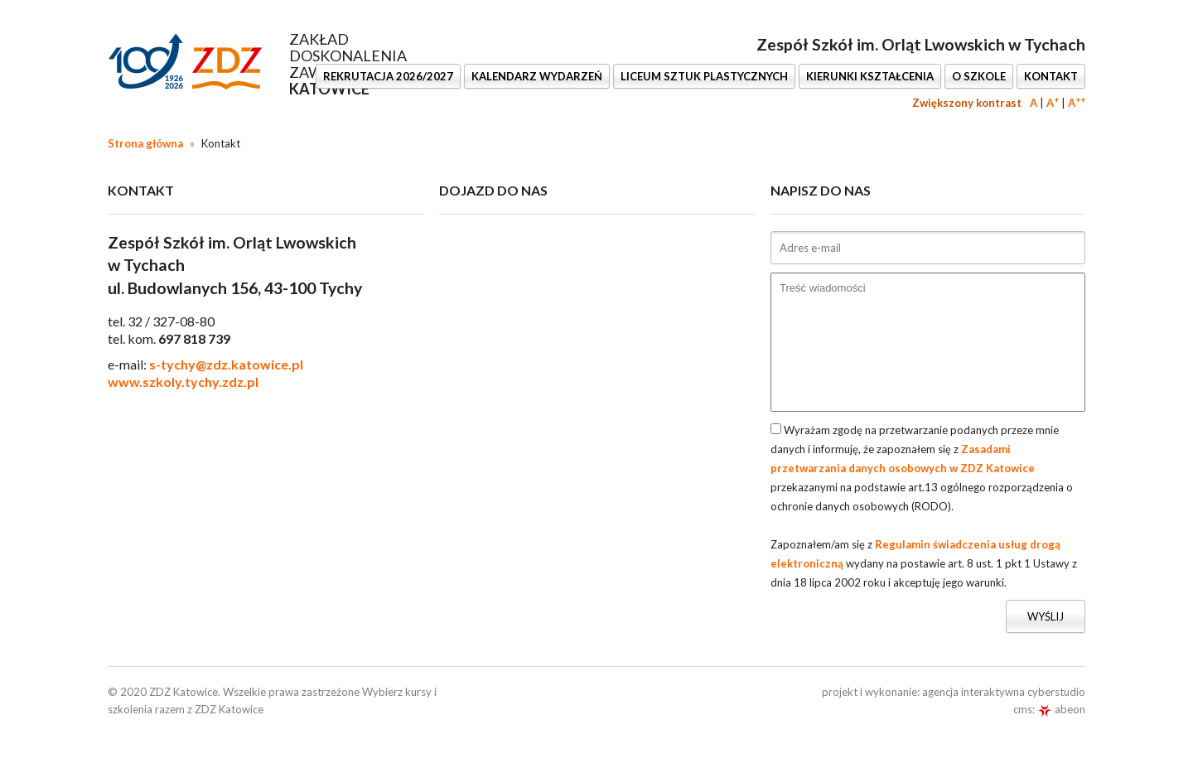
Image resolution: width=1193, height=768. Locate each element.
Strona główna (145, 143)
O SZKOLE (979, 76)
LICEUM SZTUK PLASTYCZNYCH (704, 76)
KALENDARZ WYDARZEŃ (536, 76)
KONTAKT (1051, 76)
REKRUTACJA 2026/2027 (388, 76)
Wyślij (1045, 616)
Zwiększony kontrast (967, 102)
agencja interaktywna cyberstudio (1003, 691)
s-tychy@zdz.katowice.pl (226, 364)
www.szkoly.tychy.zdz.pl (183, 381)
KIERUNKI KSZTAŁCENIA (870, 76)
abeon (1061, 709)
